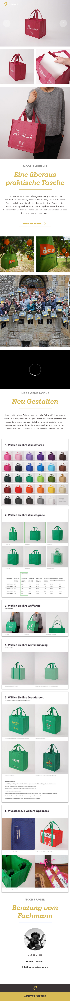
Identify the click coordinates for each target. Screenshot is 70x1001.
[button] (6, 23)
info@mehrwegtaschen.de (35, 967)
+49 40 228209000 (35, 961)
